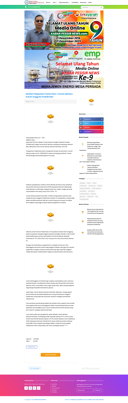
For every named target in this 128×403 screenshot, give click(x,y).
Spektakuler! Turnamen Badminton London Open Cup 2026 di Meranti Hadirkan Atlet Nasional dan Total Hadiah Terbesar (90, 158)
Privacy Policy (56, 388)
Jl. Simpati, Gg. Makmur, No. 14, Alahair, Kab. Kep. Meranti (86, 399)
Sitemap (54, 390)
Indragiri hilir (83, 185)
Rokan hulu (90, 196)
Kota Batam (83, 191)
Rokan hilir (82, 196)
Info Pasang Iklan (35, 368)
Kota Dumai (91, 191)
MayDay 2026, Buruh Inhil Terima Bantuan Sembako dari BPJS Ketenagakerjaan (95, 232)
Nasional (93, 194)
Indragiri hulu (92, 185)
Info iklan (54, 392)
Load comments (50, 355)
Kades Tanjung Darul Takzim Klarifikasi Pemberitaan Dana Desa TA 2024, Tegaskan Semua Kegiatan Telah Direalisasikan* (91, 169)
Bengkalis (82, 183)
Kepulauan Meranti (85, 188)
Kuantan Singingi (84, 194)
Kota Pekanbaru (96, 188)
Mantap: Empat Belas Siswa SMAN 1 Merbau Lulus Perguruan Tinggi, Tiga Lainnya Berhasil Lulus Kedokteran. (91, 146)
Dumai (94, 183)
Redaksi (54, 386)
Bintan (89, 183)
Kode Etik (54, 384)
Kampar (100, 185)
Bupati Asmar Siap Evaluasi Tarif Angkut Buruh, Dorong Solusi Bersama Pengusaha (95, 211)
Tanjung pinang (84, 199)
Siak (97, 196)
